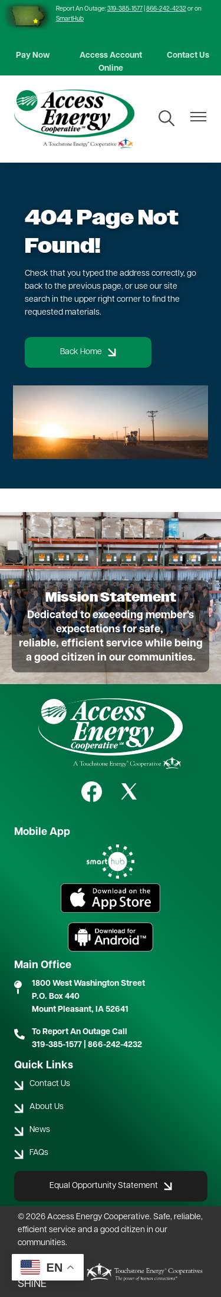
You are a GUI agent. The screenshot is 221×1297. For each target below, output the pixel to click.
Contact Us (188, 55)
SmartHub (70, 19)
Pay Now (33, 55)
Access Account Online (111, 62)
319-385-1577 (125, 9)
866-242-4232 (166, 9)
